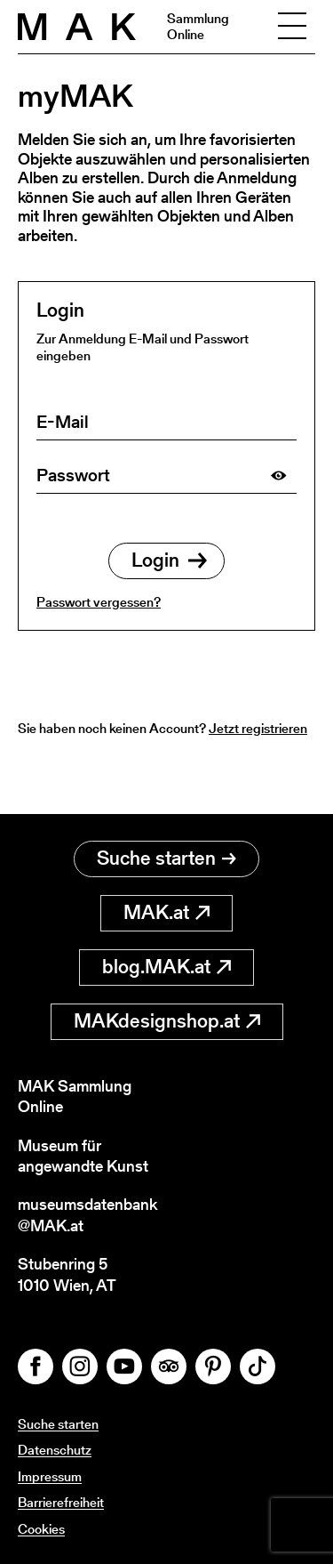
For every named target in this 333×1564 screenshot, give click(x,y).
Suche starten (166, 858)
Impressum (50, 1476)
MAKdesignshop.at (167, 1021)
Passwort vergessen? (98, 602)
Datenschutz (54, 1449)
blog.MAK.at (166, 966)
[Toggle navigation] (292, 26)
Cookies (41, 1529)
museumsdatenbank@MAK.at (87, 1215)
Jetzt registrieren (258, 728)
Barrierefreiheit (61, 1502)
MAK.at (166, 912)
